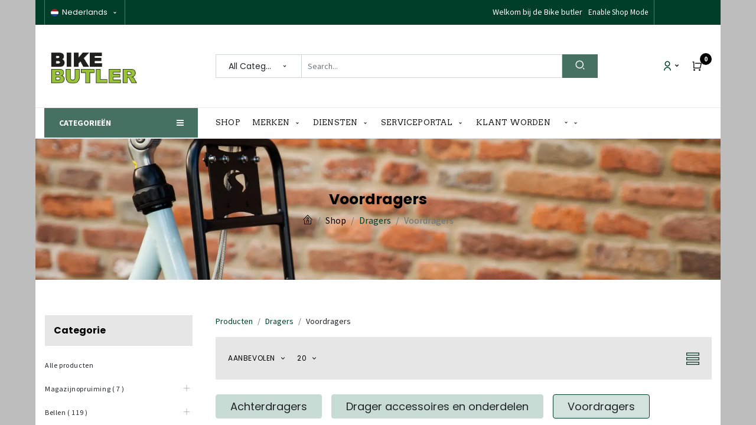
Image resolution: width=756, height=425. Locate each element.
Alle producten (69, 365)
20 (303, 358)
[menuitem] (231, 123)
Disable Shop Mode (617, 12)
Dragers (375, 220)
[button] (571, 123)
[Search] (580, 66)
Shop (335, 220)
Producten (234, 321)
